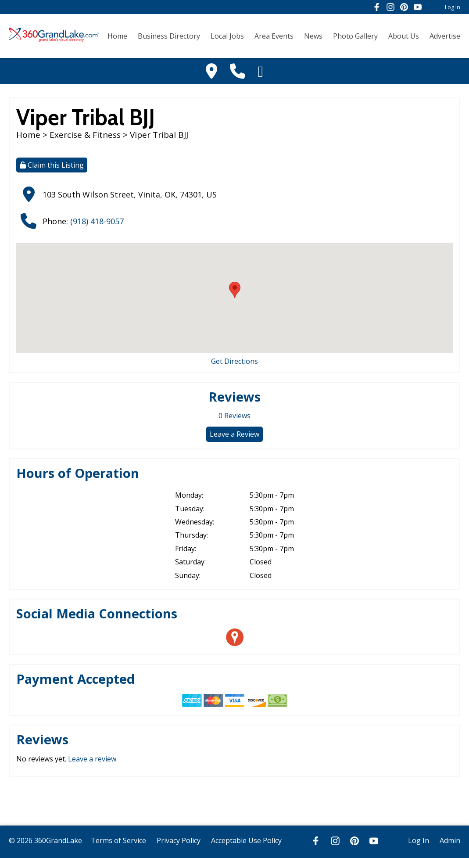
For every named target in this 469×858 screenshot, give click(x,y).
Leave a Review (234, 434)
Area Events (274, 36)
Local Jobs (227, 36)
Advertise (445, 36)
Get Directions (234, 361)
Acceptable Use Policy (246, 840)
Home (117, 36)
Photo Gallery (355, 36)
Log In (452, 7)
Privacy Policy (178, 840)
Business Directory (169, 36)
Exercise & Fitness (85, 134)
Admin (450, 840)
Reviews (234, 415)
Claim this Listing (52, 165)
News (313, 36)
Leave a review (92, 759)
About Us (403, 36)
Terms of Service (118, 840)
